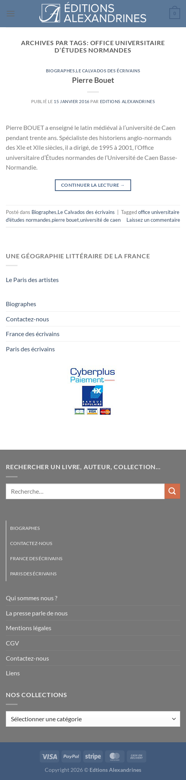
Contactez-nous (27, 319)
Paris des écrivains (30, 348)
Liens (13, 673)
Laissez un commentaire (153, 220)
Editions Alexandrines (127, 101)
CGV (12, 643)
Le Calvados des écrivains (108, 70)
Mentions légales (28, 627)
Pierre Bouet (93, 79)
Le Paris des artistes (32, 279)
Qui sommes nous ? (31, 597)
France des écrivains (33, 333)
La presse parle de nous (37, 613)
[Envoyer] (172, 491)
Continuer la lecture (93, 185)
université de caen (100, 220)
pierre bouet (65, 220)
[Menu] (10, 13)
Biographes (60, 70)
